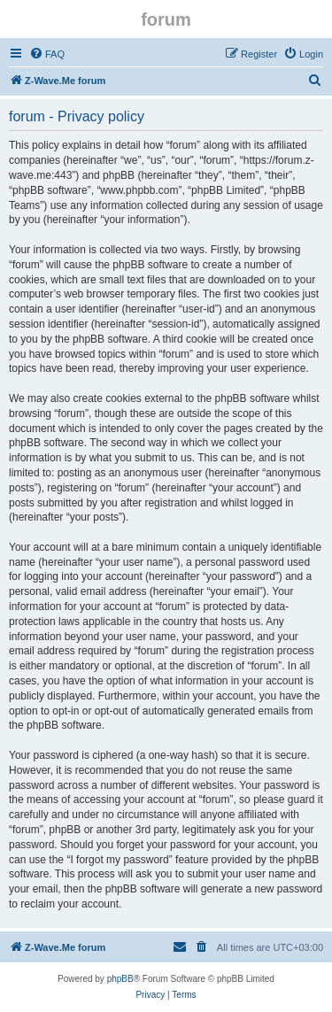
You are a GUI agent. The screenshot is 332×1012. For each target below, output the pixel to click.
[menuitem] (47, 54)
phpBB (120, 979)
